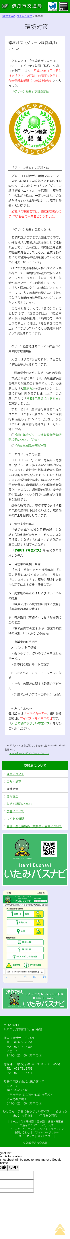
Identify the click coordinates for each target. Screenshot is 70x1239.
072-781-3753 (23, 1068)
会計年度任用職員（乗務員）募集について (34, 826)
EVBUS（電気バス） (28, 550)
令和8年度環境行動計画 (43, 398)
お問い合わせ (22, 1132)
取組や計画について (20, 803)
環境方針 (29, 388)
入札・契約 (47, 1125)
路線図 (41, 1121)
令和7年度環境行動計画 (30, 445)
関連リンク (57, 1128)
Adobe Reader (17, 753)
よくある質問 (15, 818)
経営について (15, 774)
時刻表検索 (27, 1121)
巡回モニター (45, 1136)
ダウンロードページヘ (37, 753)
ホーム (14, 1121)
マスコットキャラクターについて (29, 1128)
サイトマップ (26, 1136)
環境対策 (12, 789)
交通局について (35, 765)
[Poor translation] (13, 1168)
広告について (15, 811)
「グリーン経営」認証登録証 (30, 91)
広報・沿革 (14, 781)
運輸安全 (12, 796)
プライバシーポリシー (46, 1132)
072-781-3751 (23, 1042)
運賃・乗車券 (55, 1121)
